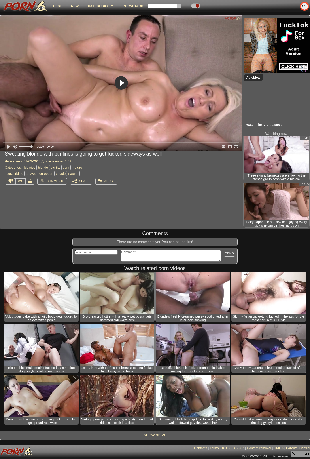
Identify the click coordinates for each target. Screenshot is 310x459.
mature (77, 167)
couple (61, 173)
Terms (214, 448)
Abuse (109, 181)
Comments (55, 181)
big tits (55, 167)
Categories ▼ (100, 6)
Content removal (259, 448)
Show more (155, 435)
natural (73, 173)
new (75, 6)
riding (19, 173)
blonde (43, 167)
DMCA (278, 448)
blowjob (29, 167)
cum (66, 167)
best (57, 6)
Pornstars (133, 6)
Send (229, 253)
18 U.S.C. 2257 (232, 448)
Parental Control (298, 448)
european (46, 173)
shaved (31, 173)
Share (84, 181)
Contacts (200, 448)
